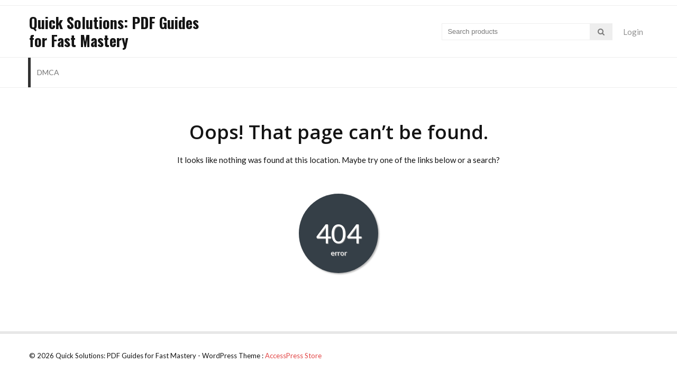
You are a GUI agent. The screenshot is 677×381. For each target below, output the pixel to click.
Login (633, 32)
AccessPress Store (293, 355)
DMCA (48, 72)
